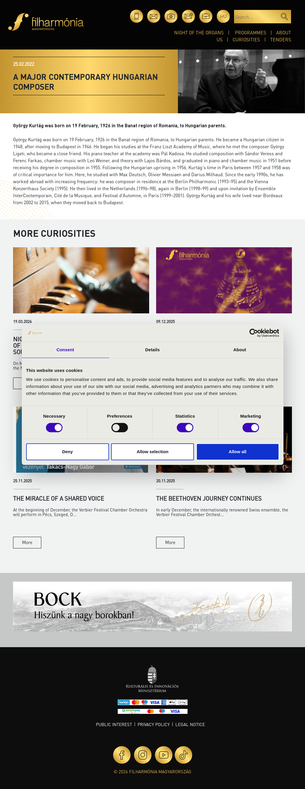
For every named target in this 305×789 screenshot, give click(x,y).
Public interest (114, 724)
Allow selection (152, 451)
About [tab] (239, 349)
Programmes (250, 32)
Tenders (280, 39)
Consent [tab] (65, 349)
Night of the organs (199, 32)
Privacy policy (154, 724)
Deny (67, 451)
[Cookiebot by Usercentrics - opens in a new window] (253, 333)
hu (223, 16)
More (27, 542)
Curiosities (246, 39)
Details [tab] (152, 349)
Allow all (238, 451)
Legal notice (190, 724)
